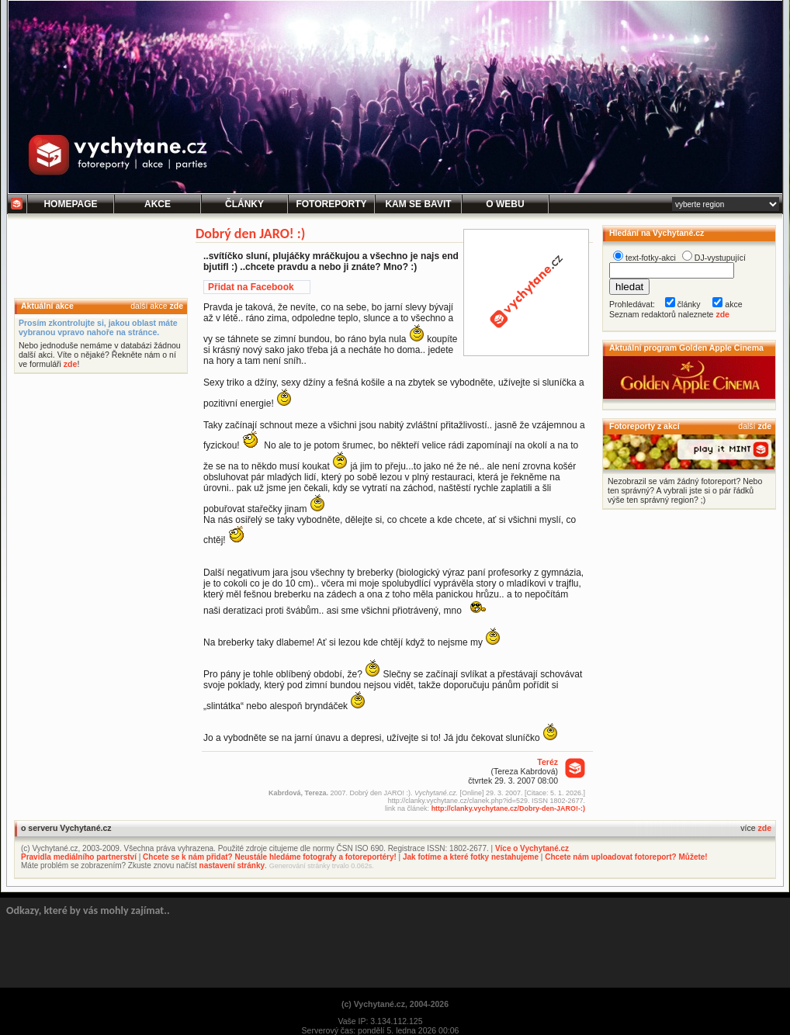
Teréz (547, 762)
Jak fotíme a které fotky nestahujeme (471, 857)
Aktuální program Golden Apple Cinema (686, 347)
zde (176, 305)
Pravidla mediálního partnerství (79, 857)
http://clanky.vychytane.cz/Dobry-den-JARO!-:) (508, 808)
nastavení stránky (232, 865)
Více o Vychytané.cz (532, 848)
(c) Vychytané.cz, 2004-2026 (395, 1004)
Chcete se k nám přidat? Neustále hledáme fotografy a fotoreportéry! (270, 857)
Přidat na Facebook (251, 287)
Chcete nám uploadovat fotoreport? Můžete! (626, 857)
